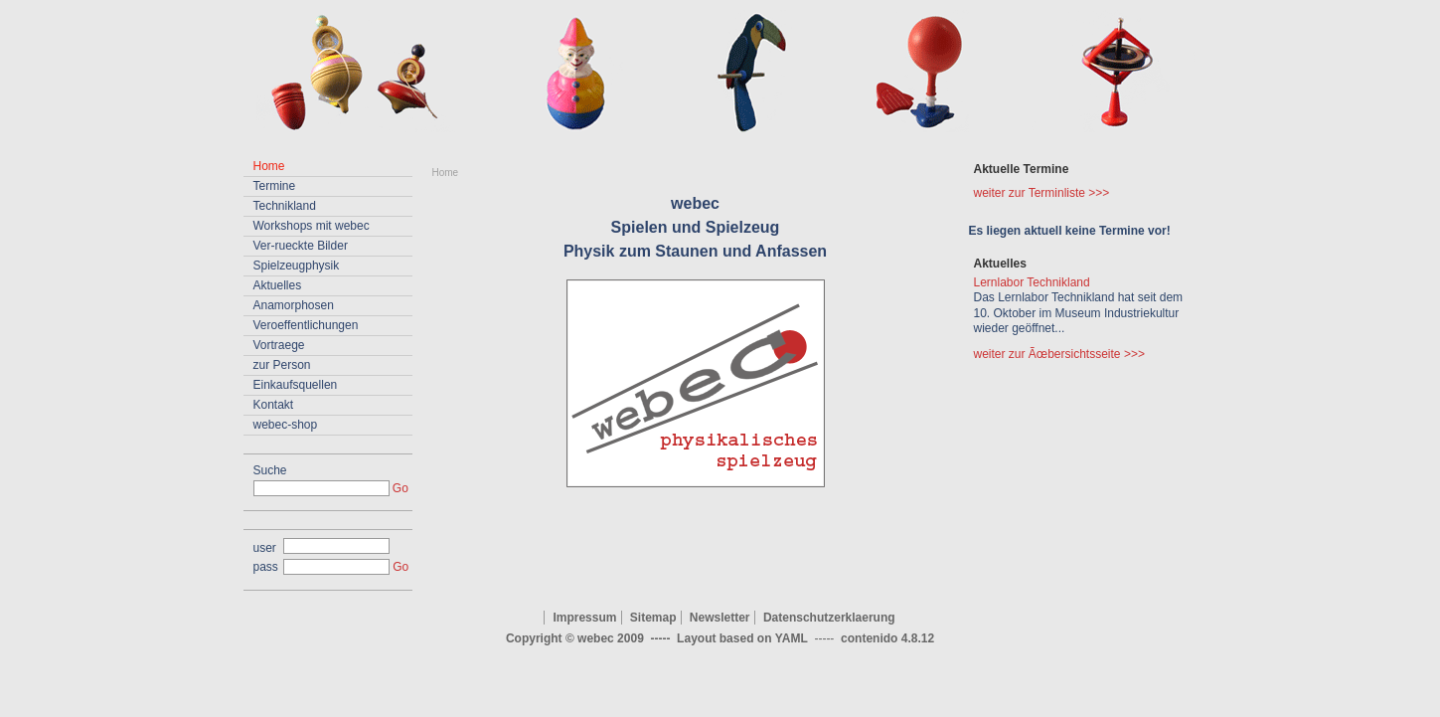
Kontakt (273, 405)
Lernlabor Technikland (1032, 282)
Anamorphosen (293, 305)
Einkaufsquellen (295, 385)
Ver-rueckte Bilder (300, 246)
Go (400, 488)
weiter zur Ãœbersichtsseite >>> (1059, 354)
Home (445, 172)
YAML (791, 638)
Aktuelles (277, 285)
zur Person (282, 365)
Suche (270, 470)
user (264, 548)
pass (265, 567)
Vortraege (279, 345)
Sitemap (653, 618)
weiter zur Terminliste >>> (1042, 193)
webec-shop (285, 425)
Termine (274, 186)
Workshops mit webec (311, 226)
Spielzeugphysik (296, 265)
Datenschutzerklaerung (829, 618)
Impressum (584, 618)
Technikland (284, 206)
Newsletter (720, 618)
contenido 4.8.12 (887, 638)
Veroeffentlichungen (306, 325)
